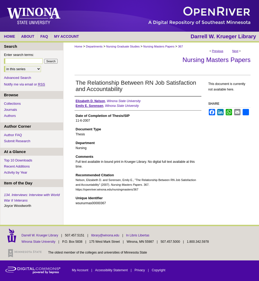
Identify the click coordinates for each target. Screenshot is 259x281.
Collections (12, 104)
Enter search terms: (19, 55)
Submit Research (17, 141)
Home (78, 46)
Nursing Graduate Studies (123, 46)
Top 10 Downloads (18, 160)
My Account (80, 270)
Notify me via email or (24, 84)
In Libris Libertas (137, 235)
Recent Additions (17, 166)
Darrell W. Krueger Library (40, 235)
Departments (94, 46)
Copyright (158, 270)
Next (235, 51)
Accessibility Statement (112, 270)
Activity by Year (15, 172)
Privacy (140, 270)
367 (180, 46)
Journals (10, 110)
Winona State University (38, 242)
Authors (10, 116)
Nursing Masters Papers (158, 46)
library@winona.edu (105, 235)
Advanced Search (17, 78)
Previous (217, 51)
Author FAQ (13, 135)
